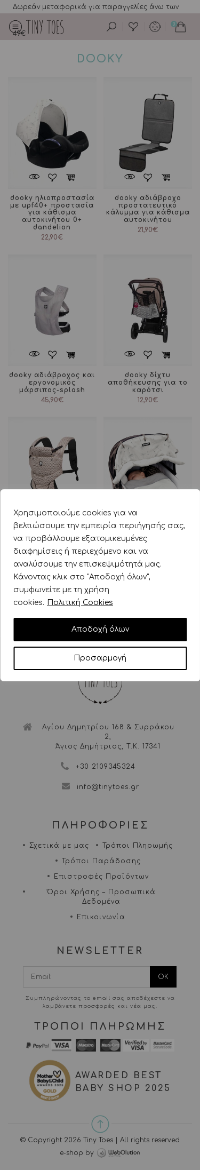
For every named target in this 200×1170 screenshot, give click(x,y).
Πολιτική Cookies (80, 603)
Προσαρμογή (100, 658)
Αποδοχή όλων (100, 629)
